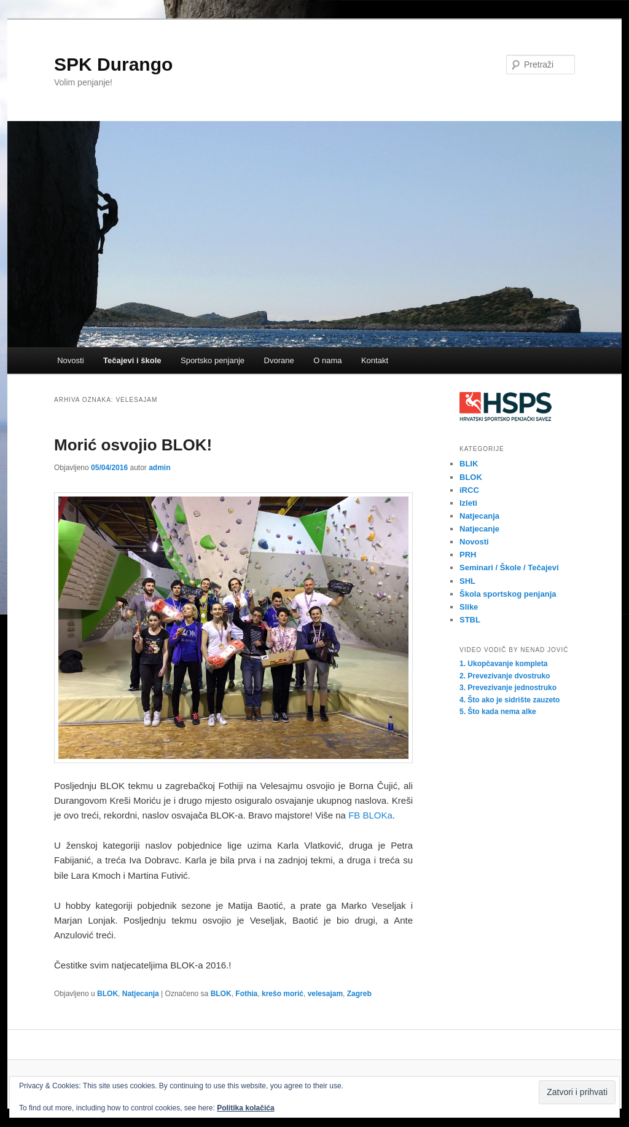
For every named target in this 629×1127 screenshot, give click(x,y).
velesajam (325, 993)
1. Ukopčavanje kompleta (503, 663)
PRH (467, 554)
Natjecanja (140, 993)
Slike (468, 606)
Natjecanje (479, 528)
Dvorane (279, 360)
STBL (469, 619)
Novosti (70, 360)
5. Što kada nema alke (497, 711)
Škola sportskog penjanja (508, 594)
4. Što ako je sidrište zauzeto (509, 700)
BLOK (107, 993)
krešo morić (282, 993)
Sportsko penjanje (212, 360)
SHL (467, 581)
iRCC (469, 490)
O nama (327, 360)
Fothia (246, 993)
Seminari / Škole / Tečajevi (509, 567)
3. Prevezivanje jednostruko (508, 687)
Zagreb (359, 993)
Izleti (468, 503)
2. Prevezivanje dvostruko (504, 676)
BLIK (468, 463)
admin (159, 467)
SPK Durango (113, 64)
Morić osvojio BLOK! (133, 445)
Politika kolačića (245, 1108)
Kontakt (374, 360)
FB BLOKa (370, 815)
